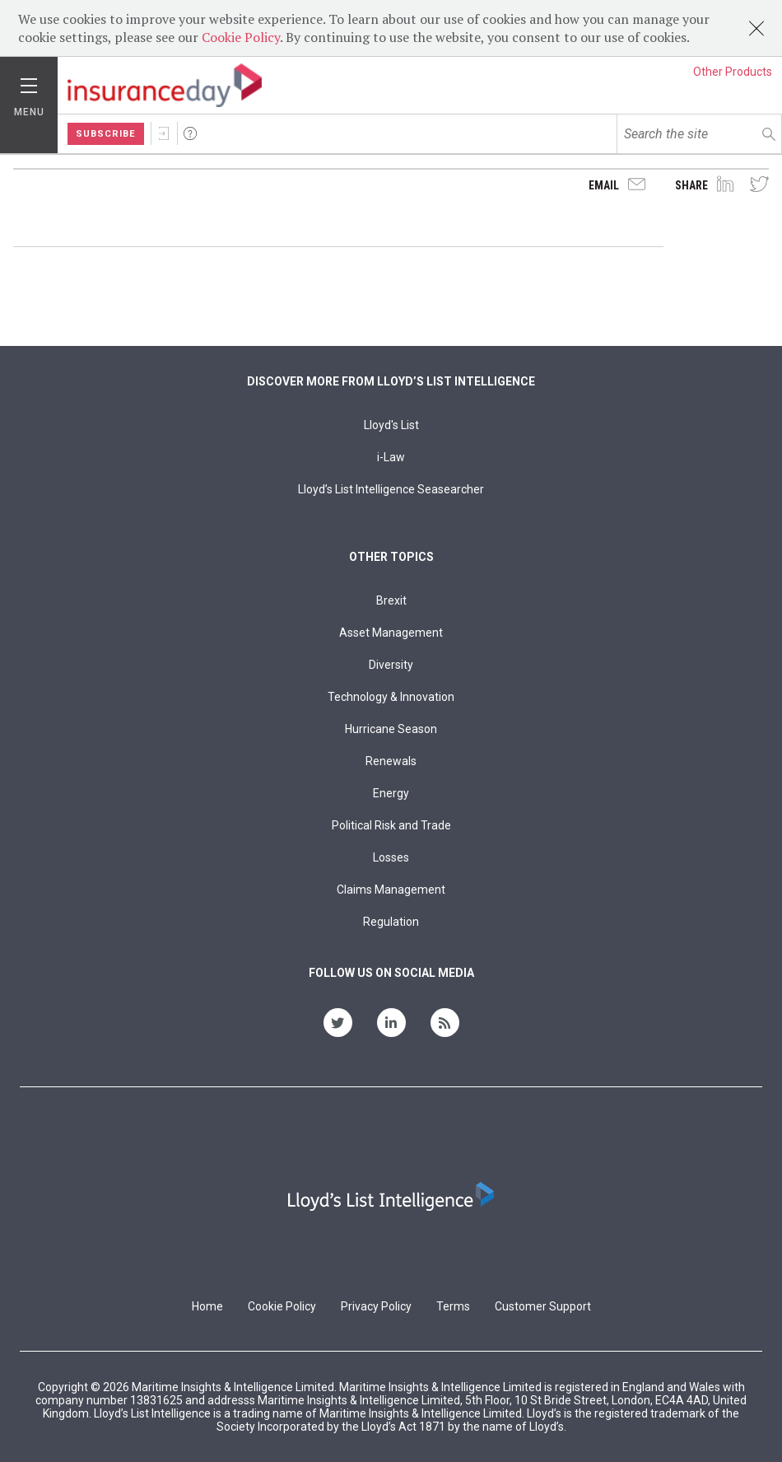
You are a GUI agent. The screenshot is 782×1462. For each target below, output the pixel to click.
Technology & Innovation (391, 696)
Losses (391, 857)
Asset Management (391, 632)
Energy (391, 793)
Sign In (163, 133)
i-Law (391, 457)
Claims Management (391, 889)
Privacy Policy (376, 1306)
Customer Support (543, 1306)
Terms (453, 1306)
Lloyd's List (391, 425)
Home (207, 1306)
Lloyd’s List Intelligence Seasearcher (391, 489)
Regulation (391, 921)
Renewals (391, 761)
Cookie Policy (241, 37)
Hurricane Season (391, 729)
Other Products (732, 71)
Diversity (391, 664)
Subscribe (106, 133)
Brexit (391, 600)
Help (190, 133)
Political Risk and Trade (391, 825)
